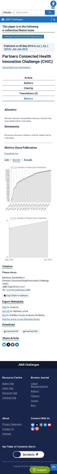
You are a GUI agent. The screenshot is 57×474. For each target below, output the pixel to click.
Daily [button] (7, 160)
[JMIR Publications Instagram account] (33, 429)
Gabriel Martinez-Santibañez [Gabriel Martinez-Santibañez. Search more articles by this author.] (16, 67)
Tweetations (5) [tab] (28, 93)
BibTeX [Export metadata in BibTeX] (6, 311)
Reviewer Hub (9, 393)
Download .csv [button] (11, 153)
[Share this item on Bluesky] (4, 345)
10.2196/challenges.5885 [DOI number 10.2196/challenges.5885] (18, 290)
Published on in (26, 48)
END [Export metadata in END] (4, 307)
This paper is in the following (20, 28)
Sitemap (6, 433)
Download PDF (11, 331)
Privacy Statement (12, 424)
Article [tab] (28, 77)
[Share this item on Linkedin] (17, 345)
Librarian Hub (9, 397)
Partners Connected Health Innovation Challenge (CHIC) (27, 59)
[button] (53, 3)
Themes (35, 396)
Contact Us (8, 429)
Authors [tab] (28, 83)
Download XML (30, 331)
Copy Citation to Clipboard (16, 295)
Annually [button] (28, 160)
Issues (34, 400)
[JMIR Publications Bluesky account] (33, 425)
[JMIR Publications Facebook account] (41, 425)
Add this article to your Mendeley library (21, 319)
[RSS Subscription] (37, 429)
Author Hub (8, 383)
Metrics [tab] (28, 98)
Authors (35, 391)
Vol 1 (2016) (26, 48)
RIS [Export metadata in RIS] (4, 315)
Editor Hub (7, 388)
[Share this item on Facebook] (13, 345)
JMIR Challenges (12, 19)
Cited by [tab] (28, 88)
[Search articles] (50, 12)
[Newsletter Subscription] (28, 454)
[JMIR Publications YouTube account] (49, 425)
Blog (33, 405)
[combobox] (29, 12)
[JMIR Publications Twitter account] (37, 425)
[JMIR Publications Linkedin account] (45, 425)
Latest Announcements (39, 385)
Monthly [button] (16, 160)
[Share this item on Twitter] (8, 345)
